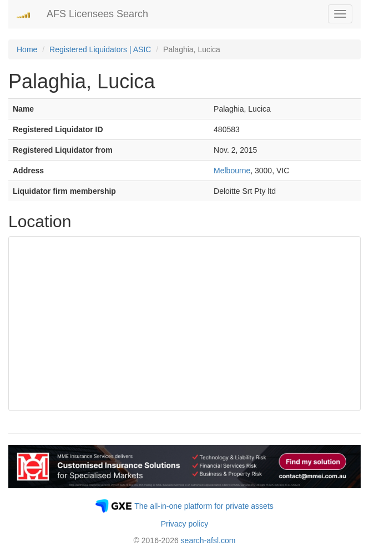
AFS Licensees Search (97, 13)
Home (27, 49)
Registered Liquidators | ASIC (100, 49)
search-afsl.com (208, 540)
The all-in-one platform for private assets (204, 506)
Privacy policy (185, 523)
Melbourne (232, 170)
